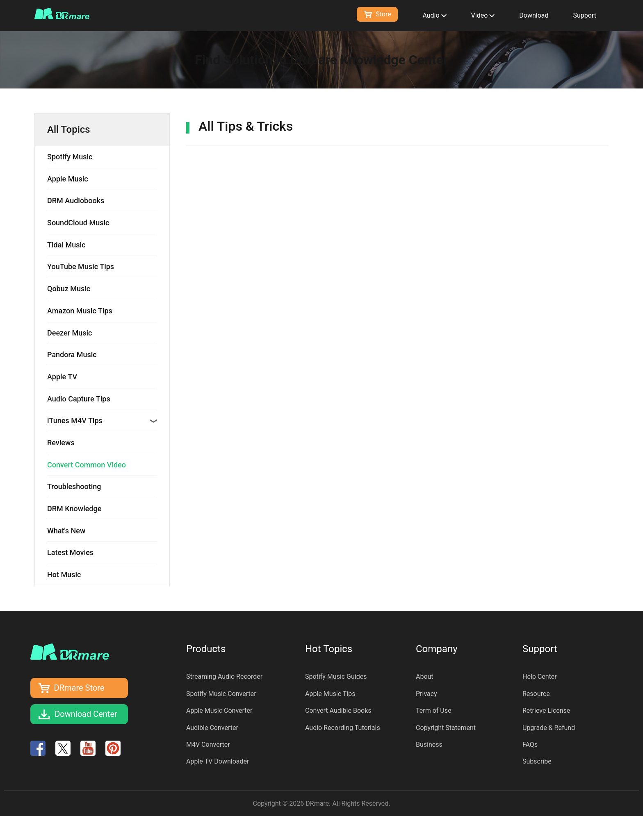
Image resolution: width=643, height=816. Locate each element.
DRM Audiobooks (75, 200)
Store (377, 14)
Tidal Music (66, 244)
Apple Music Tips (330, 694)
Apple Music (67, 179)
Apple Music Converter (219, 710)
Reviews (61, 442)
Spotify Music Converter (221, 694)
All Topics (68, 129)
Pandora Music (72, 354)
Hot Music (64, 574)
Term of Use (433, 710)
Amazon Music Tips (79, 310)
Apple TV (62, 376)
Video (483, 15)
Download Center (86, 714)
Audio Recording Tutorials (342, 728)
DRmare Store (79, 688)
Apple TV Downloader (217, 761)
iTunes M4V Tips (102, 420)
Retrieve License (546, 710)
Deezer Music (69, 333)
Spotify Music (69, 156)
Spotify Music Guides (336, 676)
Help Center (539, 676)
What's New (66, 530)
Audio (434, 15)
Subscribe (537, 761)
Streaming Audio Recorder (224, 676)
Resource (536, 694)
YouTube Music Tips (80, 266)
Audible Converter (212, 728)
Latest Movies (70, 552)
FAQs (530, 744)
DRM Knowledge (74, 508)
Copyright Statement (446, 728)
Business (429, 744)
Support (584, 15)
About (424, 676)
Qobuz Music (68, 288)
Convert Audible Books (338, 710)
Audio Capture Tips (78, 398)
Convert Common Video (86, 464)
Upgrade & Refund (548, 728)
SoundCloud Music (78, 222)
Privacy (426, 694)
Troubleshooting (74, 486)
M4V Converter (208, 744)
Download (533, 15)
